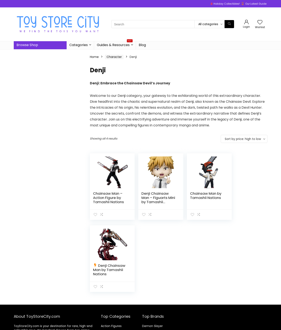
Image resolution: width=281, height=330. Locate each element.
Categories (78, 44)
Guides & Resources (115, 44)
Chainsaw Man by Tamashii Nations (199, 195)
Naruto (147, 322)
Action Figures (111, 310)
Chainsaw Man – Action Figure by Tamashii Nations (108, 197)
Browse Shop (27, 44)
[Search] (229, 24)
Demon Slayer (152, 310)
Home (94, 57)
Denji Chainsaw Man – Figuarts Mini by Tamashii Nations (152, 200)
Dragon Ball (150, 316)
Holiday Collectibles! (227, 3)
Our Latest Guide (255, 3)
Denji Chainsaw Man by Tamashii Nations (244, 197)
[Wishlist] (259, 22)
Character (114, 57)
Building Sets (110, 322)
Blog (142, 44)
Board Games (111, 316)
